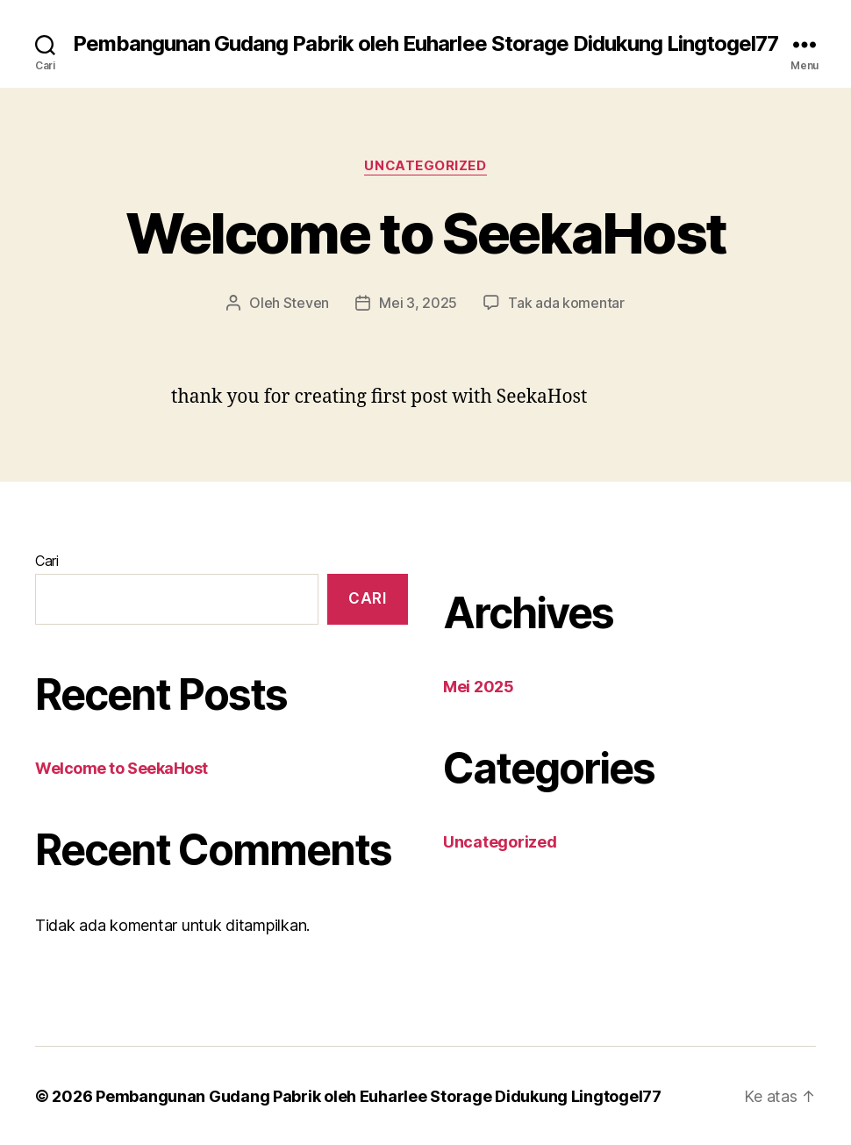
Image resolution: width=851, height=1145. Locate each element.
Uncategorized (425, 166)
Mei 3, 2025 (418, 302)
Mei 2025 (478, 685)
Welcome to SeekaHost (425, 233)
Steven (306, 302)
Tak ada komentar (566, 302)
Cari (47, 560)
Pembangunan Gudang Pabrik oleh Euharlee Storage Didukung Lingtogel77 (425, 43)
